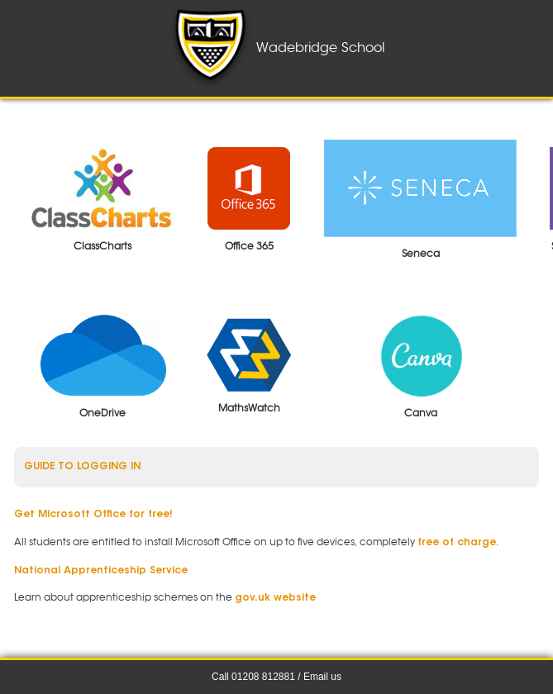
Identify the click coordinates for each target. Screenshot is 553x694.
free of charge (456, 543)
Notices (532, 48)
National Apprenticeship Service (101, 571)
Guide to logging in (82, 467)
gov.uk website (275, 598)
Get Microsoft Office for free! (93, 515)
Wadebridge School (276, 48)
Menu (38, 48)
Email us (322, 676)
